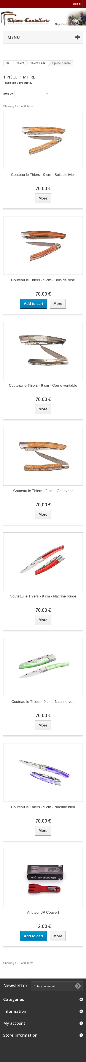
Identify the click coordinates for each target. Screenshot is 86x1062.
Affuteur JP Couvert (43, 912)
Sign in (77, 3)
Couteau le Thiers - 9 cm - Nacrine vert (43, 702)
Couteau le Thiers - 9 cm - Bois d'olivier (43, 175)
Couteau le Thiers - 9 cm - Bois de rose (43, 280)
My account (14, 1023)
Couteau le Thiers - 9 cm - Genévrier (43, 491)
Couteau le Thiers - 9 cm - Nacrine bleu (43, 807)
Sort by (8, 93)
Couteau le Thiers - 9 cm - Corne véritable (43, 385)
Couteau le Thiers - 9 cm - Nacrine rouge (43, 596)
